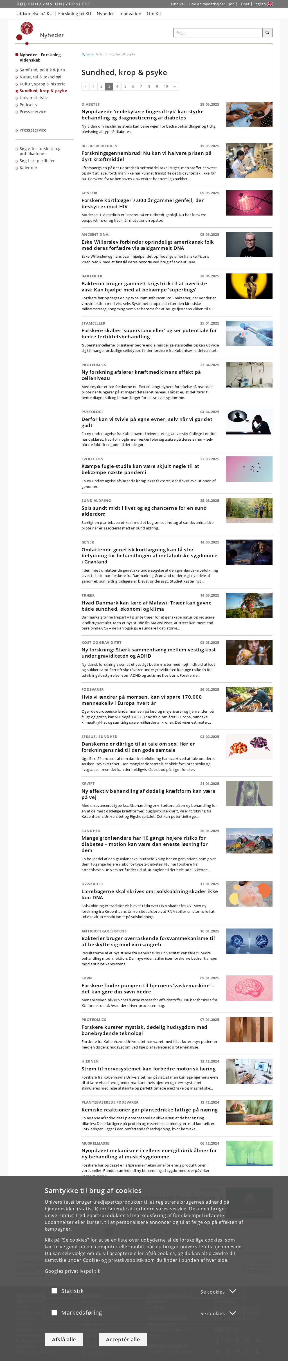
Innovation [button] (130, 13)
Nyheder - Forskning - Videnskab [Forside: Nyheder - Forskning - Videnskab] (42, 57)
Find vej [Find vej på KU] (177, 3)
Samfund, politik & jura (42, 70)
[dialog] (144, 1268)
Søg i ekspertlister (37, 160)
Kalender (28, 167)
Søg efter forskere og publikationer (40, 151)
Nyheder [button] (105, 13)
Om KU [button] (154, 13)
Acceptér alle (123, 1339)
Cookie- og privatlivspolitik (113, 1260)
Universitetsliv (34, 97)
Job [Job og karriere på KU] (232, 3)
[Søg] (267, 33)
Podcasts (28, 104)
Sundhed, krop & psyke (43, 90)
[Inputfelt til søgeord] (218, 32)
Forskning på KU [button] (74, 13)
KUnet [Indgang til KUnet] (243, 3)
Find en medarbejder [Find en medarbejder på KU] (207, 3)
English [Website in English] (259, 3)
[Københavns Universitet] (24, 33)
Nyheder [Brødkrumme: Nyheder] (88, 54)
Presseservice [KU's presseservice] (33, 130)
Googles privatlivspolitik (72, 1271)
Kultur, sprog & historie (43, 84)
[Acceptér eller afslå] (55, 1290)
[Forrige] (85, 86)
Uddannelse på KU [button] (34, 13)
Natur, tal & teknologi (41, 77)
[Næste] (175, 86)
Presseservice (33, 111)
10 (166, 86)
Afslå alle (64, 1339)
